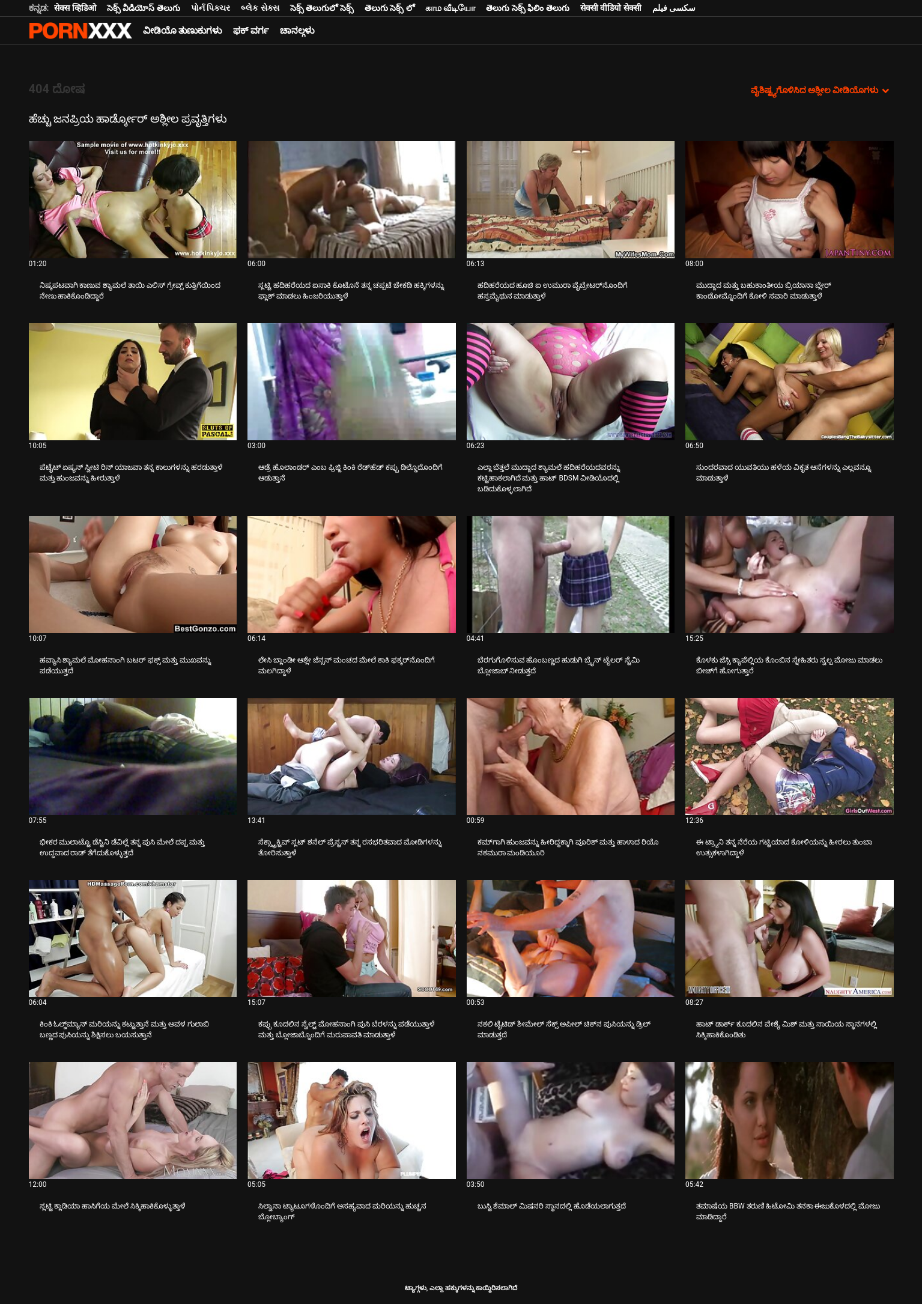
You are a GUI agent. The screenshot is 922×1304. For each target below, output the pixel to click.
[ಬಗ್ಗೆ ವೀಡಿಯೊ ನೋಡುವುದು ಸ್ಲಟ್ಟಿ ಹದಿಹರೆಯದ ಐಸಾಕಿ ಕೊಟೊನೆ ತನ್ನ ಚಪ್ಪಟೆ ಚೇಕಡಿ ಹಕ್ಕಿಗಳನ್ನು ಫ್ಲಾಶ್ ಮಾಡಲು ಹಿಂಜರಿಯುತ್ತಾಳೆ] (351, 199)
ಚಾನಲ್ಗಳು (297, 30)
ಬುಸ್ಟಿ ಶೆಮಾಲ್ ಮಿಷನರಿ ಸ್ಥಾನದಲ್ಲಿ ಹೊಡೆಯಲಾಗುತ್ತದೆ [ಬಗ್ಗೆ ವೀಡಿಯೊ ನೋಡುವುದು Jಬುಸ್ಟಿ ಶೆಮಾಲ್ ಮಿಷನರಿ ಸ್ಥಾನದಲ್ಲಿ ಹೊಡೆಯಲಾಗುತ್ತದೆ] (552, 1206)
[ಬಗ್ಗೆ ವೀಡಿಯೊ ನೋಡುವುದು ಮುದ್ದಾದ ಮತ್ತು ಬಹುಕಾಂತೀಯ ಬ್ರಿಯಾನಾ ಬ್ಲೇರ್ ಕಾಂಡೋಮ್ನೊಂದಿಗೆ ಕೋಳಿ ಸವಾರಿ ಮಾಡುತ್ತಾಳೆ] (789, 199)
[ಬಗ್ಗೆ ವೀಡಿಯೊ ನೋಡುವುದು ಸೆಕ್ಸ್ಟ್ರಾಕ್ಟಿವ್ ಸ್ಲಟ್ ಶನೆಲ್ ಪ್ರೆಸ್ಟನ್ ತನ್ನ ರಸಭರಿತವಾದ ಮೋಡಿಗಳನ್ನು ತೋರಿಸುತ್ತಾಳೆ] (351, 756)
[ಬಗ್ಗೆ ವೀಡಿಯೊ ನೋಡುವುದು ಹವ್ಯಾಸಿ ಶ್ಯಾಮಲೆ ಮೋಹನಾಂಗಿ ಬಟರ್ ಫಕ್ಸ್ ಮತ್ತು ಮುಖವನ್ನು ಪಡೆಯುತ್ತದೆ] (133, 574)
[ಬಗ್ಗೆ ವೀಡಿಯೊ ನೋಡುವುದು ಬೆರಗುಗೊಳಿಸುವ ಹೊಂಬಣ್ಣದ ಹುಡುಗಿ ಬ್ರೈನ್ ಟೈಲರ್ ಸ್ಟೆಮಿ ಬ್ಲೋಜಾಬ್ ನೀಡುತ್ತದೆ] (571, 574)
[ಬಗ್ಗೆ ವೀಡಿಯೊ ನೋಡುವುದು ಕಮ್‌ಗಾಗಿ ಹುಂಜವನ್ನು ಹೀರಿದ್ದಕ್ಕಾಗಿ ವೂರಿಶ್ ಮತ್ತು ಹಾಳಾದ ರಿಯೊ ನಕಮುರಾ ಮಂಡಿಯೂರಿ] (571, 756)
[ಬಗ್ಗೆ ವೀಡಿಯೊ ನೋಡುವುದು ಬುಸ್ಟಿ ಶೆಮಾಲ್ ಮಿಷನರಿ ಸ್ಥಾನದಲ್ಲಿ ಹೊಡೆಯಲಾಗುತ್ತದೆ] (571, 1120)
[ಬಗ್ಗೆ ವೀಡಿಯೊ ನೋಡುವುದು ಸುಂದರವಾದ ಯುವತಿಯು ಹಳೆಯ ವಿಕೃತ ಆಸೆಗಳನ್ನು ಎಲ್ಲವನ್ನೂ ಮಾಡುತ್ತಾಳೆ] (789, 381)
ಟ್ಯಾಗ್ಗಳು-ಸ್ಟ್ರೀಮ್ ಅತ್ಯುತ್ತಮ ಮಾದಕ (80, 30)
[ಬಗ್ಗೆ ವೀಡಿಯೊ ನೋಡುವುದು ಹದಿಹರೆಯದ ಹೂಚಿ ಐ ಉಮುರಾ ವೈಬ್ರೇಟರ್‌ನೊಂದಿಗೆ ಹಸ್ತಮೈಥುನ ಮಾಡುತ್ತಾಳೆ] (571, 199)
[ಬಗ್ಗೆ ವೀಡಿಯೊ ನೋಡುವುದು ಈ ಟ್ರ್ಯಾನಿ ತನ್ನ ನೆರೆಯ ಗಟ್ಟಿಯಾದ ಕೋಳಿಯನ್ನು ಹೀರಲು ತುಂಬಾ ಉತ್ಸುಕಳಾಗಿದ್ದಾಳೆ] (789, 756)
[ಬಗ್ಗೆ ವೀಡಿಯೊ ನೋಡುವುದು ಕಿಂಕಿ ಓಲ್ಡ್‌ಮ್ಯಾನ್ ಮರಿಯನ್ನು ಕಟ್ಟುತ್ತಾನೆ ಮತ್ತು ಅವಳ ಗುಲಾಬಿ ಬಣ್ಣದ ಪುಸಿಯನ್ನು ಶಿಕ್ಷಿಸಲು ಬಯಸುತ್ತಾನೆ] (133, 938)
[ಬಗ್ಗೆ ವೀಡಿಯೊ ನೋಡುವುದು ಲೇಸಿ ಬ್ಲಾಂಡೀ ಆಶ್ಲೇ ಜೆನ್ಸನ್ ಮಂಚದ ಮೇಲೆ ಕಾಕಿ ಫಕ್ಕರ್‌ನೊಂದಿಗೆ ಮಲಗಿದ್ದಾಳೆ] (351, 574)
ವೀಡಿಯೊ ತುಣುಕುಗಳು (183, 30)
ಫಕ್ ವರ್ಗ (251, 30)
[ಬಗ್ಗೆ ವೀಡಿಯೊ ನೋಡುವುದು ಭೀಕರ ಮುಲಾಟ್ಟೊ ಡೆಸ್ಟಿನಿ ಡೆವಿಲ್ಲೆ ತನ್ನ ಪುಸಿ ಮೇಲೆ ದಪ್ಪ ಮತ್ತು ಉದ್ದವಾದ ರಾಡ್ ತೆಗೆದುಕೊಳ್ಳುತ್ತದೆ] (133, 756)
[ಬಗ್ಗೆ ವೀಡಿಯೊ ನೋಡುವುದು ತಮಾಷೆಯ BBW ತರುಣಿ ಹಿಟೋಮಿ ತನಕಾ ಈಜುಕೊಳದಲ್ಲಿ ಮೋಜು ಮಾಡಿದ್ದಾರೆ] (789, 1120)
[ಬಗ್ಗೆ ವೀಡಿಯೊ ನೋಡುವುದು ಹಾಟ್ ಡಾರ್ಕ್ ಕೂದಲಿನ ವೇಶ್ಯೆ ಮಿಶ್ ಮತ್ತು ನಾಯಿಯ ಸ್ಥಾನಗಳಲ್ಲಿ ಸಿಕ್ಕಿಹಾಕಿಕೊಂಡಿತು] (789, 938)
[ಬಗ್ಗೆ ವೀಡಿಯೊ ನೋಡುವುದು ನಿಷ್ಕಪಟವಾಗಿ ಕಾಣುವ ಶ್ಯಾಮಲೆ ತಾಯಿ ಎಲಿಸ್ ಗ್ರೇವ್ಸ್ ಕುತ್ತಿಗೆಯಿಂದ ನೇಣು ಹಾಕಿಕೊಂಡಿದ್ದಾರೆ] (133, 199)
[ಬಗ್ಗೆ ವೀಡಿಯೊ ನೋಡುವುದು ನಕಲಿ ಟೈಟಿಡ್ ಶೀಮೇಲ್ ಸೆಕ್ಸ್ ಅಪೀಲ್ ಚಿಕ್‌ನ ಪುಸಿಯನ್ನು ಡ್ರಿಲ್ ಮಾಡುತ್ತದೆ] (571, 938)
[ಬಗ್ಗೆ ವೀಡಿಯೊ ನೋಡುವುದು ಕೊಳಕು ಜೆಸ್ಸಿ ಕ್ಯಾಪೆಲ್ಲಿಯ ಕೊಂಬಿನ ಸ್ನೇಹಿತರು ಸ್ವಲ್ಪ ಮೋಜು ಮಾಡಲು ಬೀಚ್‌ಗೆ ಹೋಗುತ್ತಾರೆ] (789, 574)
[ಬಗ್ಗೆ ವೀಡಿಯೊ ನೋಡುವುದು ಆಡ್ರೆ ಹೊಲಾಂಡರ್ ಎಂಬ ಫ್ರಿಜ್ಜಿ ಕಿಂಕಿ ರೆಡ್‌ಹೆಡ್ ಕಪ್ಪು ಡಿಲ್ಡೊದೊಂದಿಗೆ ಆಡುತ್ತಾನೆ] (351, 381)
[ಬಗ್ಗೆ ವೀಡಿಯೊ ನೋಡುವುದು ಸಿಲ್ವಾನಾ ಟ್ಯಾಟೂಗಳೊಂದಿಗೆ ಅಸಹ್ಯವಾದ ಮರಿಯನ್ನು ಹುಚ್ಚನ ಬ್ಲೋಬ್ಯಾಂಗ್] (351, 1120)
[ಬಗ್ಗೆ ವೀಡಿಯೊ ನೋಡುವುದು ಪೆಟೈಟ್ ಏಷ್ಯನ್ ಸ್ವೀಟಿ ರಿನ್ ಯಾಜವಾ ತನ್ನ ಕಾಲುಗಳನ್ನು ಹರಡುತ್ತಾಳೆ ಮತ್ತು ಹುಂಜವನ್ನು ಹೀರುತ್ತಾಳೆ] (133, 381)
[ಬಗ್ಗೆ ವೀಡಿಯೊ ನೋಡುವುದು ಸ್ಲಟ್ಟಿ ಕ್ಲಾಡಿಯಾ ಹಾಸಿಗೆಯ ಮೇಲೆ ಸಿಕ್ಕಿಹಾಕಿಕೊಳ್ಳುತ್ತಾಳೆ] (133, 1120)
